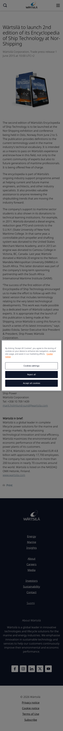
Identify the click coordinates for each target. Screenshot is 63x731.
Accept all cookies (31, 383)
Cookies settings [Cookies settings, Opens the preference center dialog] (31, 365)
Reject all (31, 374)
